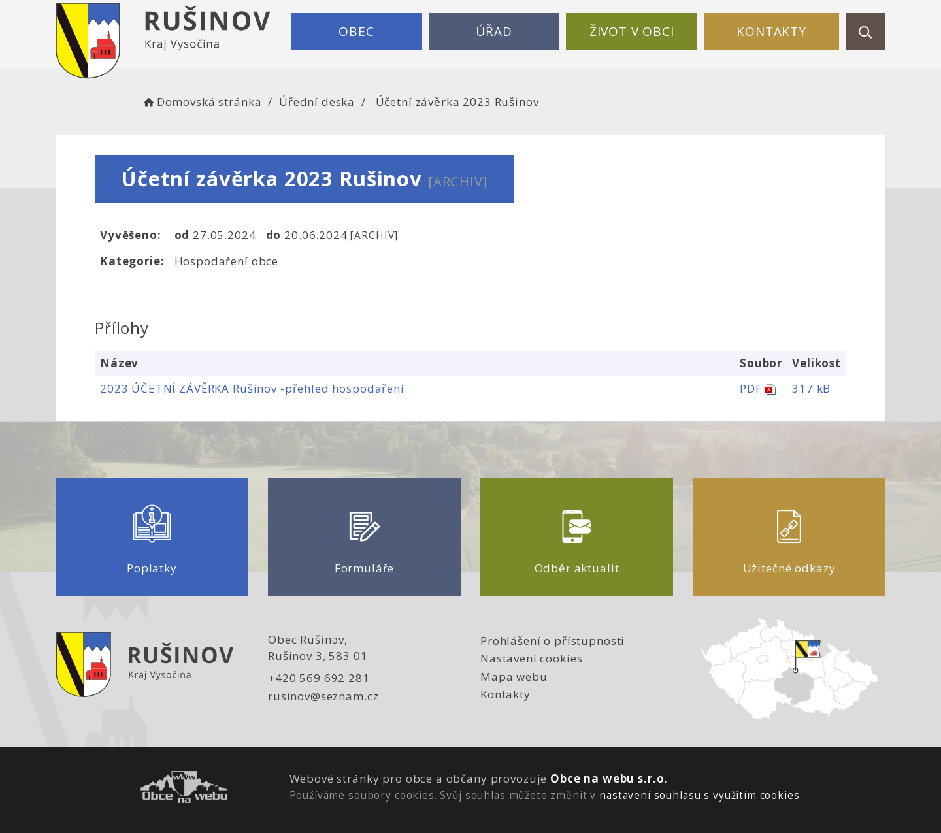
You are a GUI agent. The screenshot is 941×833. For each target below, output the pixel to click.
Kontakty (771, 31)
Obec (356, 31)
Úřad (494, 31)
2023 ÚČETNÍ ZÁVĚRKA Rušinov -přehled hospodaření (252, 388)
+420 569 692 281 (319, 677)
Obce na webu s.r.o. (609, 778)
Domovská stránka (201, 101)
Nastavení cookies (531, 658)
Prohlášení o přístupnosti (552, 640)
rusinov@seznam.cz (323, 696)
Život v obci (631, 31)
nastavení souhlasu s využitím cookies (699, 795)
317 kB (811, 388)
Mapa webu (514, 676)
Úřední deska (317, 101)
